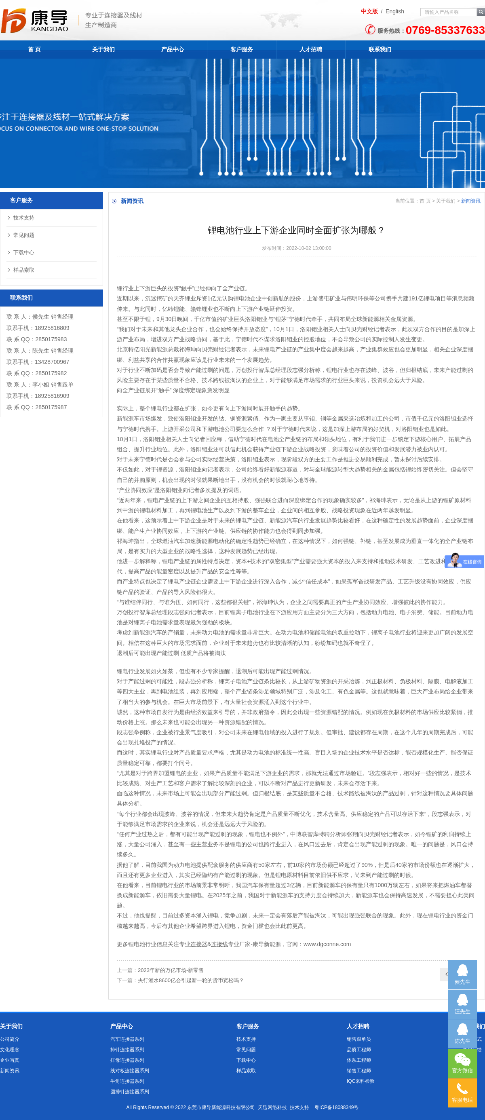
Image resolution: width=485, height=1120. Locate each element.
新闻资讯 (9, 1071)
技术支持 (20, 218)
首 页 (34, 49)
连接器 (198, 944)
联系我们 (380, 49)
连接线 (219, 944)
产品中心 (172, 49)
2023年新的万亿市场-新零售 (171, 970)
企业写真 (9, 1060)
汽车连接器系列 (127, 1039)
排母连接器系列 (127, 1060)
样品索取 (20, 270)
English (395, 11)
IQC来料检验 (361, 1081)
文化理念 (9, 1049)
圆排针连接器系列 (129, 1092)
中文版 (369, 11)
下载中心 (20, 252)
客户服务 (241, 49)
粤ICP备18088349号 (336, 1107)
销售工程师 (359, 1071)
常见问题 (20, 235)
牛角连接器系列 (127, 1081)
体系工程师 (359, 1060)
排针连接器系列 (127, 1049)
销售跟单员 (359, 1039)
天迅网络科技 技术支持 (283, 1107)
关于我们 (103, 49)
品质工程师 (359, 1049)
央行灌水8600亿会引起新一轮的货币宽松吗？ (191, 980)
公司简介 (9, 1039)
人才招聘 (310, 49)
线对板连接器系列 (129, 1071)
